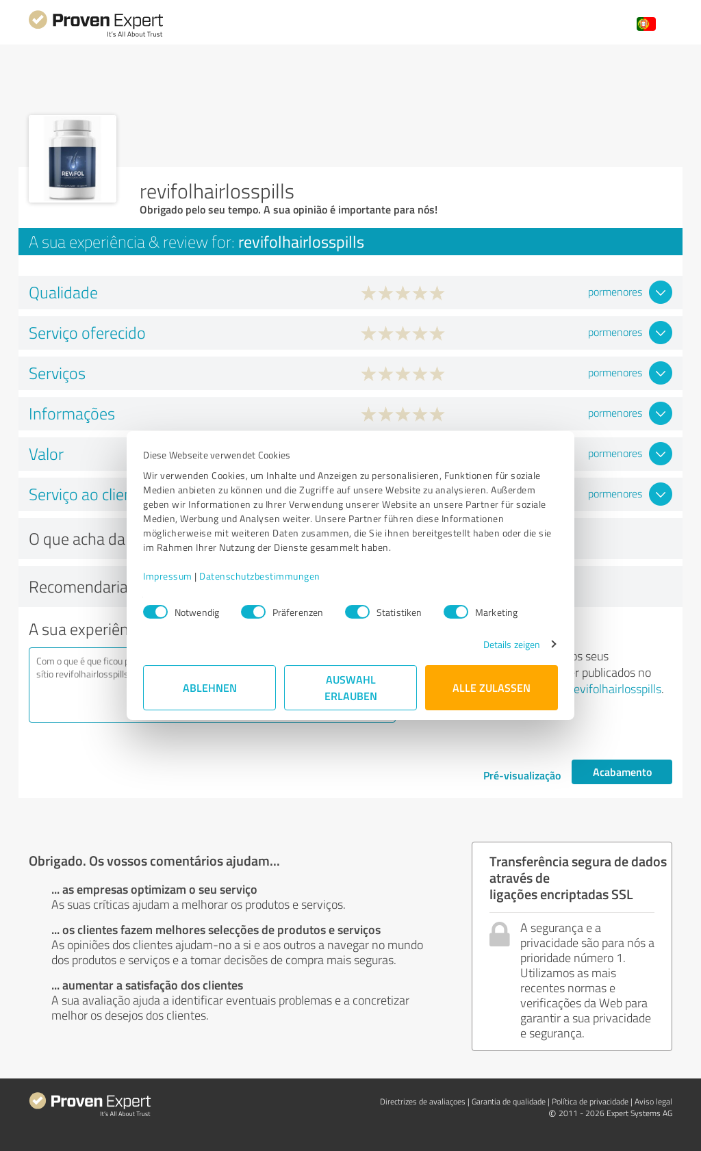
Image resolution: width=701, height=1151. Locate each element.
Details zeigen (511, 644)
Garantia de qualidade (509, 1101)
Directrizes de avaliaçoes (423, 1101)
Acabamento (622, 771)
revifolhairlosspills (615, 688)
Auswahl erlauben (350, 687)
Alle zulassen (492, 687)
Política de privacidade (590, 1101)
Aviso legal (653, 1101)
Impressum (167, 575)
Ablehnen (210, 687)
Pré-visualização (522, 775)
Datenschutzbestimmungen (259, 575)
